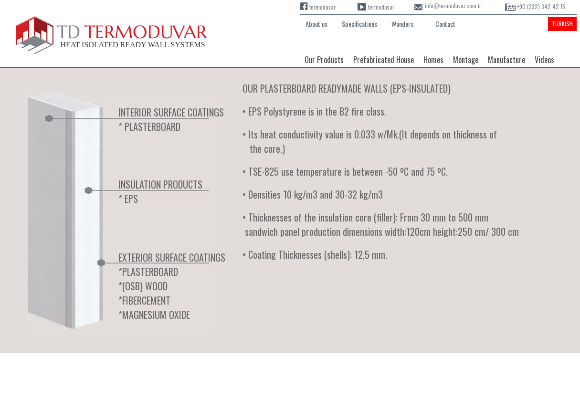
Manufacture (506, 59)
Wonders (402, 24)
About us (316, 24)
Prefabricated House (383, 59)
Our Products (324, 59)
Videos (544, 59)
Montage (465, 59)
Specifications (359, 24)
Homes (433, 59)
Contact (445, 24)
